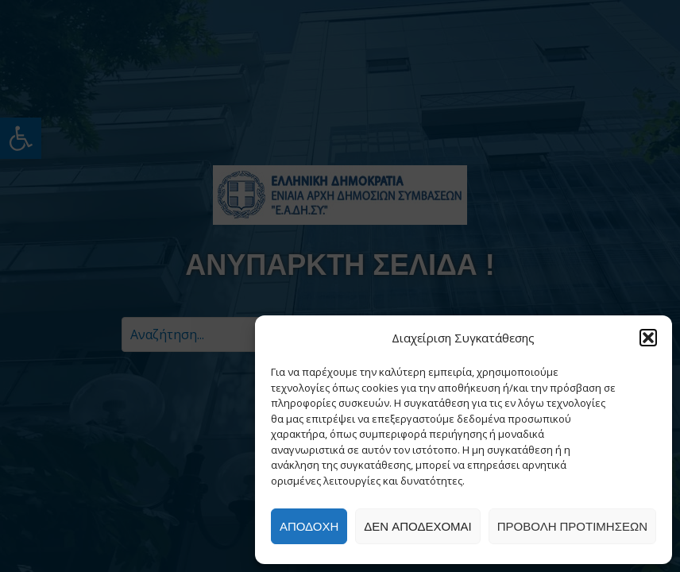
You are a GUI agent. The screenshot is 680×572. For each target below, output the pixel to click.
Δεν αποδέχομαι (417, 526)
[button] (648, 338)
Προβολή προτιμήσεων (572, 526)
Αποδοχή (309, 526)
